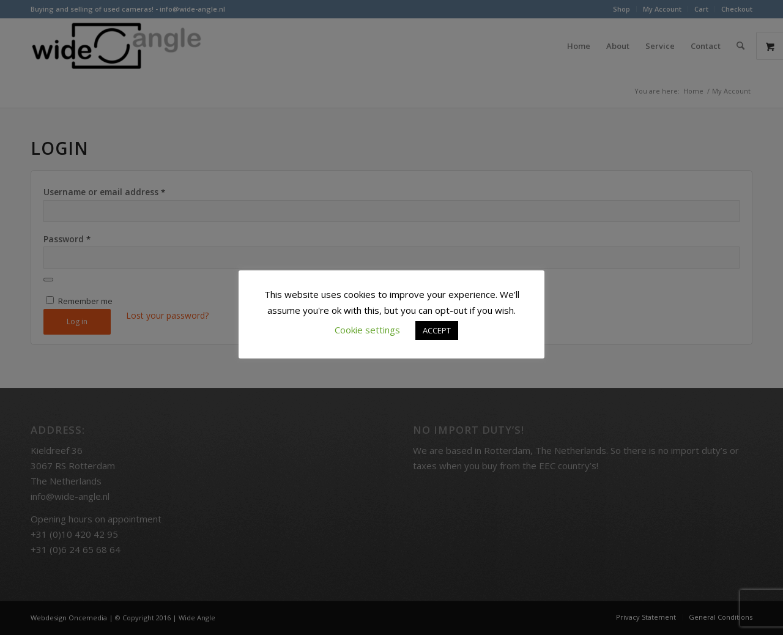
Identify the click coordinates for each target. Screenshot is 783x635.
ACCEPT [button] (437, 330)
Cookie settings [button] (367, 330)
